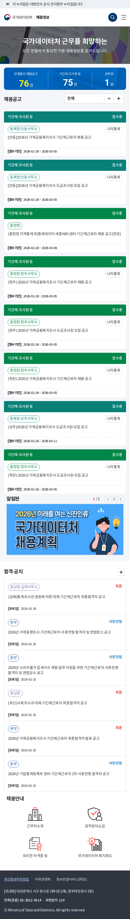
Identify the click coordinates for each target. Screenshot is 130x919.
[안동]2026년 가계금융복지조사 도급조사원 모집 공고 (48, 186)
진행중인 (26, 81)
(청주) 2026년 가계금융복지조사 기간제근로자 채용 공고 (50, 282)
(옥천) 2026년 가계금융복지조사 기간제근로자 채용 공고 (50, 379)
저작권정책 (42, 880)
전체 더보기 (119, 98)
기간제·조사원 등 (70, 80)
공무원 (109, 80)
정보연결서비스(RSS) (71, 880)
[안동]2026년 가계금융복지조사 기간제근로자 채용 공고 (49, 137)
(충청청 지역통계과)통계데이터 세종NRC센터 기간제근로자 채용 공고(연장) (64, 234)
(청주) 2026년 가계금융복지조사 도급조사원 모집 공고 (48, 331)
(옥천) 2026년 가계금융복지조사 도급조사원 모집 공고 (48, 475)
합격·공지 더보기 (121, 572)
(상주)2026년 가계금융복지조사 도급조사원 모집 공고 (47, 427)
